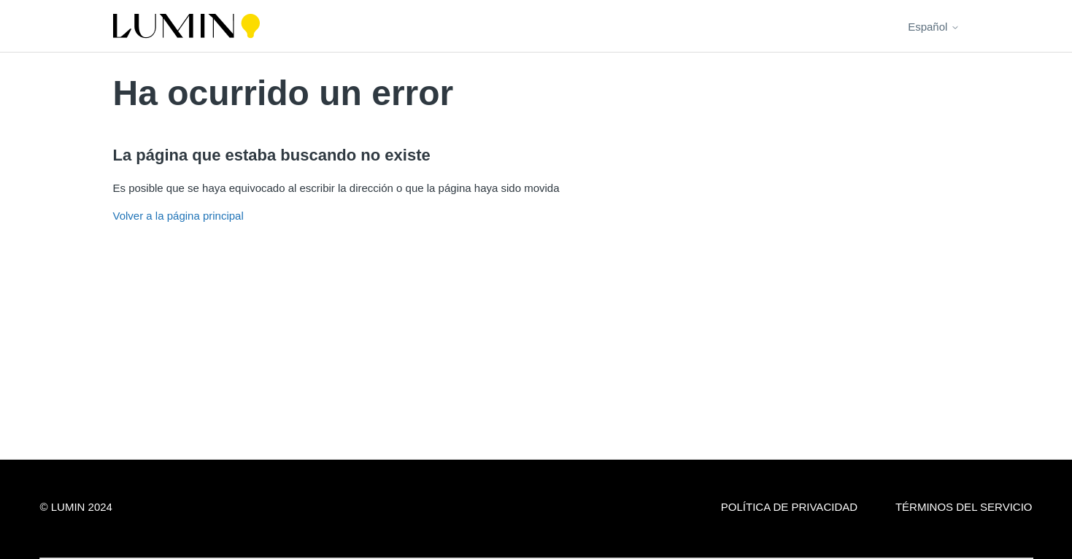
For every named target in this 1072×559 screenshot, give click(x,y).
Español (933, 26)
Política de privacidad (789, 507)
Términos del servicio (964, 507)
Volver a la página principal (178, 215)
